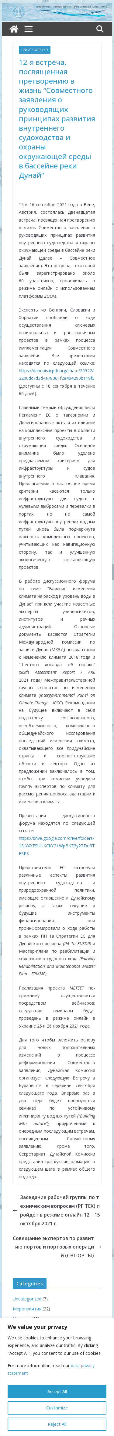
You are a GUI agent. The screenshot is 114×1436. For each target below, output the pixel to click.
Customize (57, 1408)
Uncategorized (34, 50)
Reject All (57, 1424)
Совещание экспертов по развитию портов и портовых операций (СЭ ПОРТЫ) (57, 1247)
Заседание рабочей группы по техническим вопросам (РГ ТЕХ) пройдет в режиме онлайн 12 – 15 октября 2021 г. (56, 1210)
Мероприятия (27, 1309)
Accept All (57, 1391)
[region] (57, 1377)
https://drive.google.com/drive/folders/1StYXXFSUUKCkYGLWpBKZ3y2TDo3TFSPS (57, 845)
